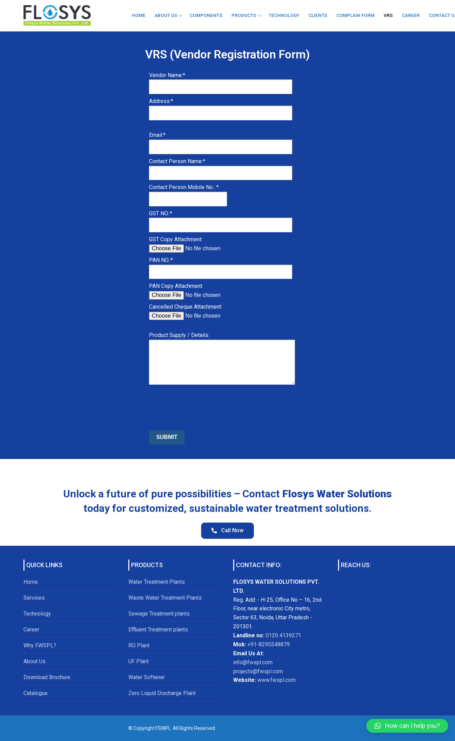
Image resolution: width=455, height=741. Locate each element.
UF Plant (138, 661)
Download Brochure (46, 677)
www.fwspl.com (276, 680)
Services (34, 597)
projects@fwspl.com (258, 671)
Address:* (220, 107)
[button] (407, 726)
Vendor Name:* (220, 81)
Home (30, 582)
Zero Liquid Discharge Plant (162, 693)
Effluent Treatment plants (158, 629)
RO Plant (138, 645)
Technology (37, 613)
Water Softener (146, 677)
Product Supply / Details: (222, 348)
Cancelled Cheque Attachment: (201, 311)
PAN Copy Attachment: (201, 290)
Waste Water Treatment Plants (165, 597)
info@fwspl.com (253, 662)
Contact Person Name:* (220, 167)
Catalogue (35, 693)
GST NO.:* (220, 219)
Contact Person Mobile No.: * (188, 193)
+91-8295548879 (268, 644)
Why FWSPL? (39, 645)
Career (31, 629)
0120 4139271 (283, 635)
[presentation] (201, 408)
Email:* (220, 141)
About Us (34, 661)
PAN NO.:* (220, 266)
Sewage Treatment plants (159, 613)
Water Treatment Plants (156, 582)
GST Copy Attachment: (201, 244)
